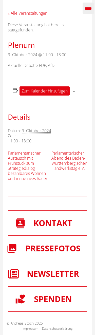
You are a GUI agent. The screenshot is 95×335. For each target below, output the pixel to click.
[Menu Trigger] (88, 8)
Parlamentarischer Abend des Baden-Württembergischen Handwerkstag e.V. (69, 160)
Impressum (31, 328)
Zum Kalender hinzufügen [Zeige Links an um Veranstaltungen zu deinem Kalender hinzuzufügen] (45, 91)
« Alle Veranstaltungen (27, 13)
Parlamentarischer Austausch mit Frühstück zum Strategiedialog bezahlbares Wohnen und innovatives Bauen (28, 165)
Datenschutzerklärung (57, 328)
